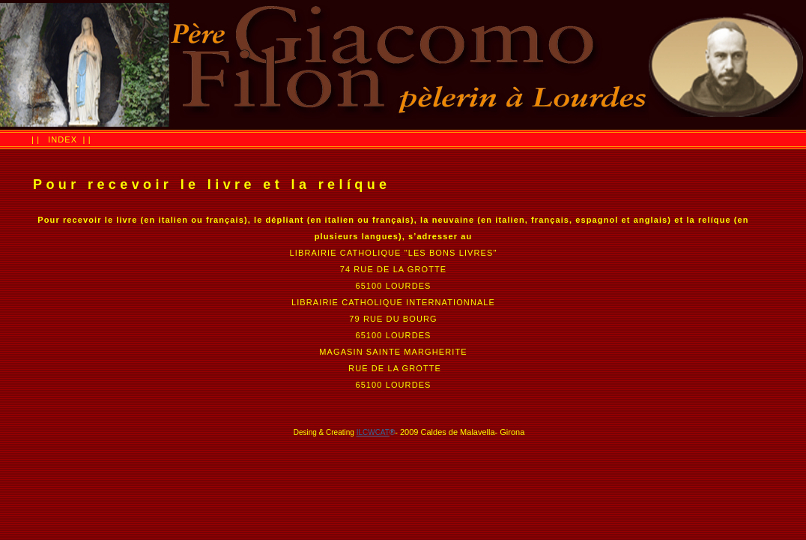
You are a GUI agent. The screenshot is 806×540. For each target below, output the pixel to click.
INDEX (62, 139)
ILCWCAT (373, 432)
